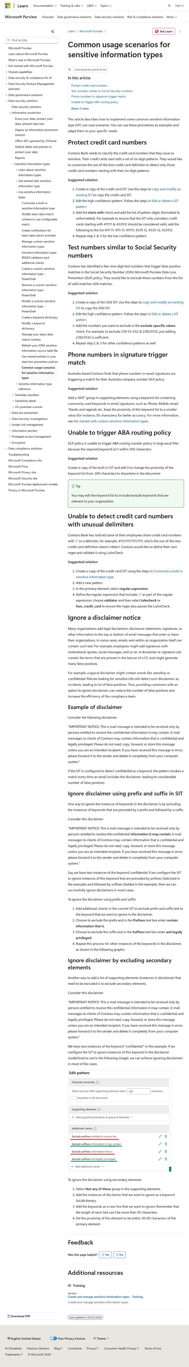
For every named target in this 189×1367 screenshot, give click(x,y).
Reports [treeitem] (20, 158)
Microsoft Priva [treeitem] (18, 466)
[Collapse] (52, 31)
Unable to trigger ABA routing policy (94, 102)
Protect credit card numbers (89, 85)
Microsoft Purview (91, 31)
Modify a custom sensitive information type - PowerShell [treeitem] (38, 306)
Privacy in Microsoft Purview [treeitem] (26, 490)
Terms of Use (152, 1348)
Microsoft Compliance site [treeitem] (25, 460)
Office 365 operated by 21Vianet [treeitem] (35, 141)
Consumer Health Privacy (120, 1348)
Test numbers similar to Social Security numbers (102, 91)
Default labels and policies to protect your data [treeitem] (33, 149)
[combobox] (31, 40)
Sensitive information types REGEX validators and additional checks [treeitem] (39, 257)
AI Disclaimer (13, 1348)
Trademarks (12, 1354)
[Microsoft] (7, 5)
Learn (71, 31)
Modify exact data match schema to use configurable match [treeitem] (39, 219)
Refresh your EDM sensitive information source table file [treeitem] (39, 348)
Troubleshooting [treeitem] (18, 454)
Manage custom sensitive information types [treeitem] (38, 244)
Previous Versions (38, 1348)
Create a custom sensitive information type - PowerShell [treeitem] (38, 274)
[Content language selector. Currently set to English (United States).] (24, 1338)
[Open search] (169, 5)
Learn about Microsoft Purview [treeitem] (28, 54)
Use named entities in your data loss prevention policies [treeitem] (40, 359)
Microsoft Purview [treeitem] (20, 48)
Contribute (75, 1348)
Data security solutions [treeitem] (26, 107)
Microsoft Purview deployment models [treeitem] (33, 484)
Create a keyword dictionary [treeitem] (40, 317)
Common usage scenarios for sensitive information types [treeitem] (38, 372)
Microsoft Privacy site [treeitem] (22, 472)
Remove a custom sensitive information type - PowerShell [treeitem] (39, 290)
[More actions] (180, 31)
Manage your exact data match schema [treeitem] (37, 336)
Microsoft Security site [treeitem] (22, 478)
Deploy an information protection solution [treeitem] (36, 132)
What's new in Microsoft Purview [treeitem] (29, 60)
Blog (57, 1348)
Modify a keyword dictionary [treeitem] (33, 325)
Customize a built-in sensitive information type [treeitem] (38, 205)
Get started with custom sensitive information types (111, 421)
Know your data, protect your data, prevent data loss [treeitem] (34, 121)
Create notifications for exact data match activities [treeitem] (39, 233)
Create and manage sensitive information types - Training (105, 1297)
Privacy (91, 1348)
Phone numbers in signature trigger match (98, 96)
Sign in (179, 5)
